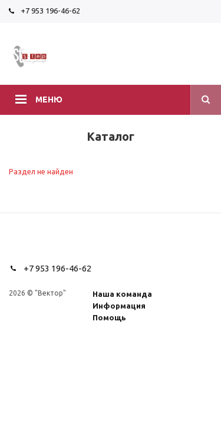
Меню (48, 99)
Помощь (109, 317)
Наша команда (122, 294)
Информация (119, 306)
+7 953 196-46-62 (50, 10)
